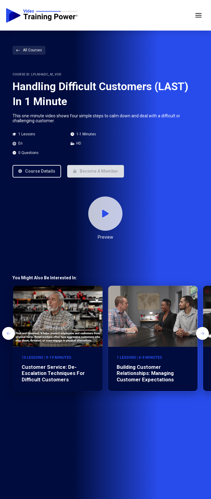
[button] (198, 15)
